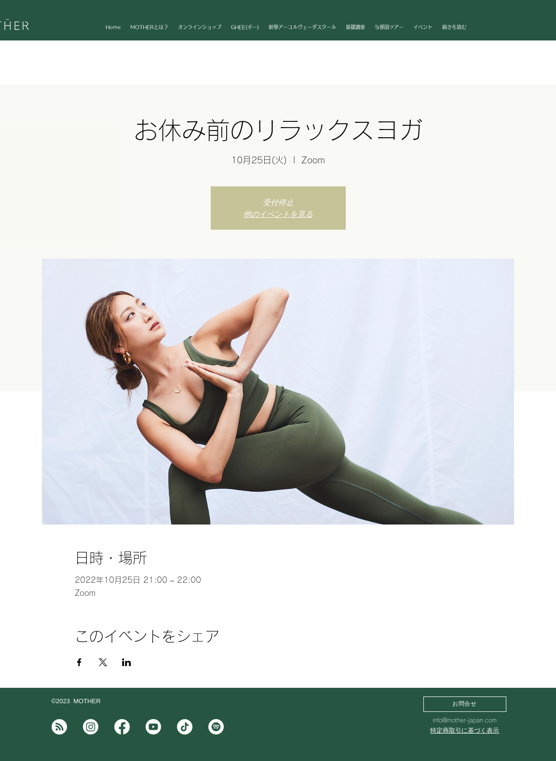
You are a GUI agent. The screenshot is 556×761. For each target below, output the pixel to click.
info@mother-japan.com (465, 720)
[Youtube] (153, 727)
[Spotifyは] (216, 727)
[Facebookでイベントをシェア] (79, 662)
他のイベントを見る (278, 214)
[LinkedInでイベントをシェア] (126, 662)
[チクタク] (184, 727)
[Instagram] (90, 727)
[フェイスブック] (122, 727)
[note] (59, 727)
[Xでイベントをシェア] (103, 662)
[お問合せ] (464, 704)
